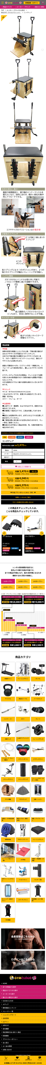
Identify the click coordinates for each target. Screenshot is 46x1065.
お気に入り (17, 1058)
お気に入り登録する (24, 466)
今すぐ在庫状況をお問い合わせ (23, 502)
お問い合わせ (7, 1050)
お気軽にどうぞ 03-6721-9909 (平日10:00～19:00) (23, 1063)
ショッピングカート (9, 1015)
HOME (5, 983)
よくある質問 (7, 1046)
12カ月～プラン (23, 581)
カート (6, 1058)
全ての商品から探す (9, 987)
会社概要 (6, 1029)
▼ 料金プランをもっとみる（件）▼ (23, 492)
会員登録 (6, 1018)
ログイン (6, 1022)
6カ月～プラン (8, 581)
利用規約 (6, 1036)
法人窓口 (6, 1043)
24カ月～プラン (37, 581)
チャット (40, 1058)
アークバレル (30, 536)
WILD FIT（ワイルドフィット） (22, 454)
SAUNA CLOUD (8, 1001)
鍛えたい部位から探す (10, 997)
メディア (6, 1004)
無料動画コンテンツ (9, 1008)
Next (42, 533)
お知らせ (6, 1025)
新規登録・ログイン (31, 3)
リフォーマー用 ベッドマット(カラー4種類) (11, 537)
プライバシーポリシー (10, 1039)
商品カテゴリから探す (10, 990)
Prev (4, 533)
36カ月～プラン (8, 587)
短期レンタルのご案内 (23, 497)
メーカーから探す (9, 994)
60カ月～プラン (37, 587)
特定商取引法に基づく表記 (12, 1032)
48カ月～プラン (23, 587)
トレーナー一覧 (8, 1011)
